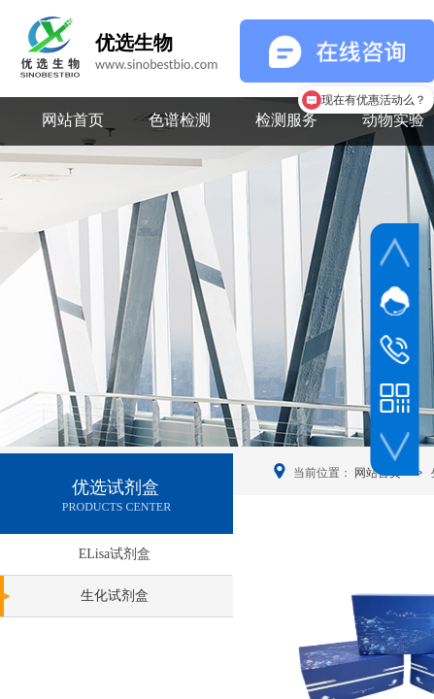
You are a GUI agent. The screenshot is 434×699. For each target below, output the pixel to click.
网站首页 (73, 120)
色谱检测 (180, 120)
